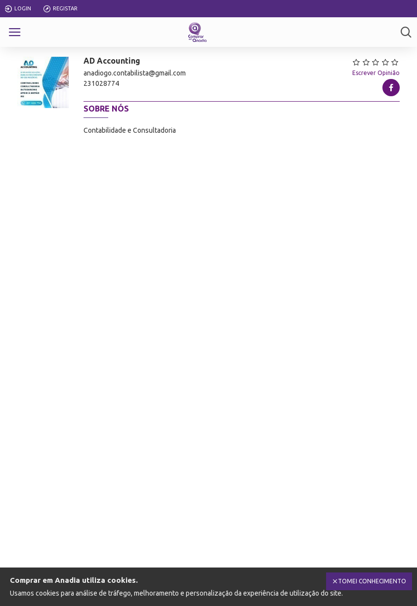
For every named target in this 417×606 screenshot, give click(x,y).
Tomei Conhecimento (372, 581)
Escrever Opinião (376, 73)
